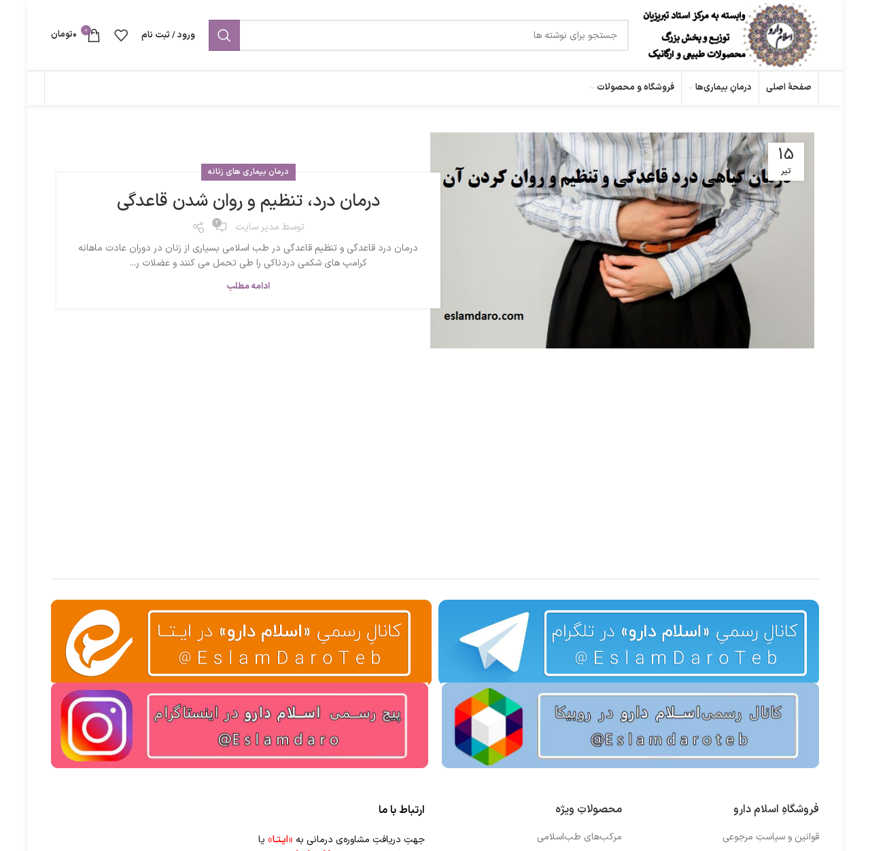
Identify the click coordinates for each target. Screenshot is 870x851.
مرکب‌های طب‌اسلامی (579, 837)
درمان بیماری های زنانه (248, 172)
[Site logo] (730, 35)
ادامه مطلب (248, 286)
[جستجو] (419, 35)
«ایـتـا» (280, 840)
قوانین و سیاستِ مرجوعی (771, 837)
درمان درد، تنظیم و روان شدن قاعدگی (248, 201)
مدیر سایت (257, 227)
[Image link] (630, 725)
